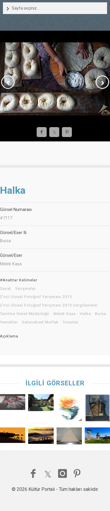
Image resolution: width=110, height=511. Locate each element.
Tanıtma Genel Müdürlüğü (24, 314)
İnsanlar (71, 322)
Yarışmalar (25, 289)
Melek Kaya (64, 314)
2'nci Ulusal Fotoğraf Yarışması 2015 (36, 297)
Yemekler (9, 322)
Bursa (100, 314)
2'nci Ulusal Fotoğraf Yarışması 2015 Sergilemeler (49, 305)
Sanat (5, 289)
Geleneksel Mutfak (40, 322)
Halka (85, 314)
